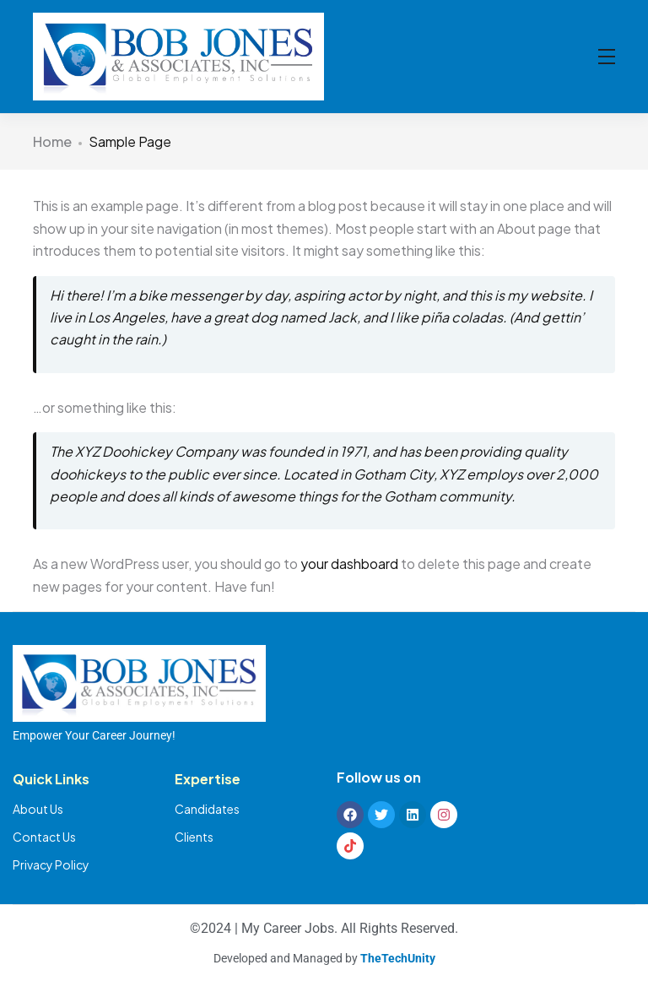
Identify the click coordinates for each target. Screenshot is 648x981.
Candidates (207, 808)
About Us (38, 808)
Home (52, 141)
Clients (194, 836)
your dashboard (349, 563)
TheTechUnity (397, 958)
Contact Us (44, 836)
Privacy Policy (51, 864)
